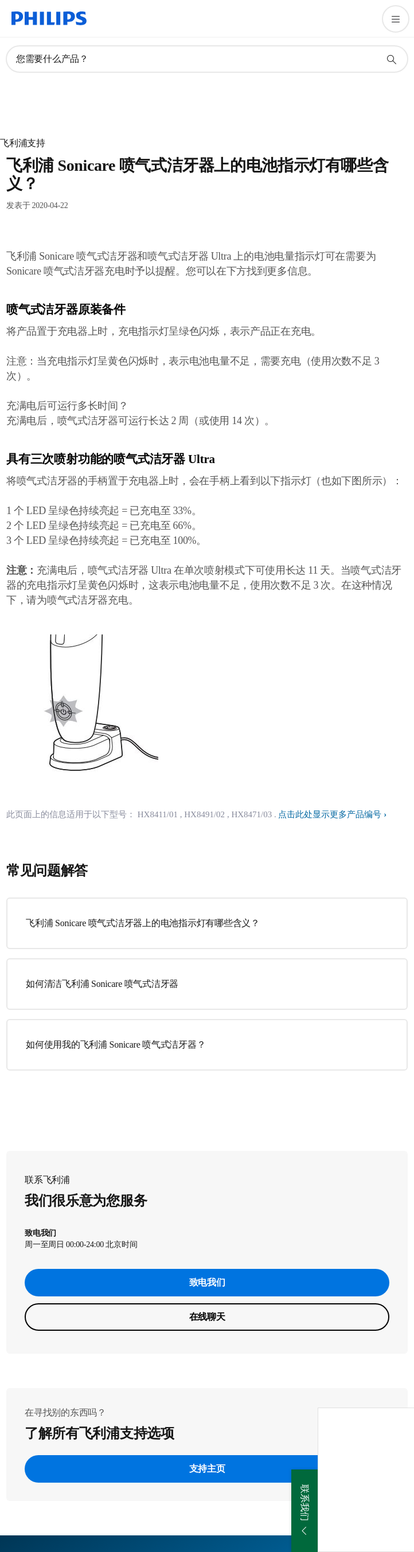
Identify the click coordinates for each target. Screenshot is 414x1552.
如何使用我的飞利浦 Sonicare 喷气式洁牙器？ (115, 1044)
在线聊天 (207, 1317)
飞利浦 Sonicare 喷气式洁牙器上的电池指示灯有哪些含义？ (143, 923)
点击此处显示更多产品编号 (329, 814)
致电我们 (207, 1282)
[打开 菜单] (395, 19)
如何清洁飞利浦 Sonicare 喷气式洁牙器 (102, 984)
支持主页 (207, 1468)
